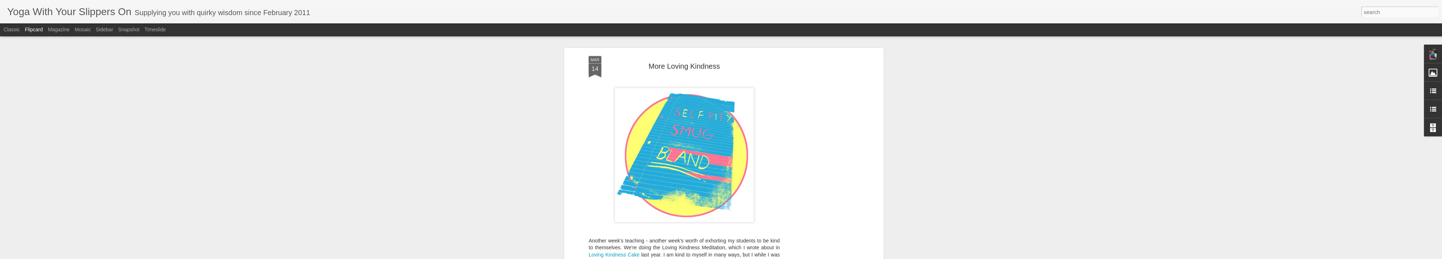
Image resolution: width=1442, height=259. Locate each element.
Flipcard (34, 29)
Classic (12, 29)
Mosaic (82, 29)
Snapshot (129, 29)
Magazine (59, 29)
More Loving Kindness (684, 66)
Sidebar (104, 29)
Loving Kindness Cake (614, 255)
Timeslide (155, 29)
